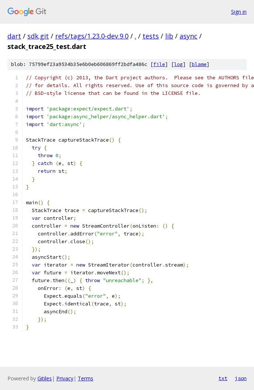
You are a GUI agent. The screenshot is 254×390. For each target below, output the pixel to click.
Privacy (64, 378)
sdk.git (38, 36)
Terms (85, 378)
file (159, 64)
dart (14, 36)
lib (169, 36)
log (178, 64)
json (241, 378)
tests (151, 36)
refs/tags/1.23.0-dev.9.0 (91, 36)
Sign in (239, 11)
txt (222, 378)
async (188, 36)
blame (199, 64)
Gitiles (44, 378)
